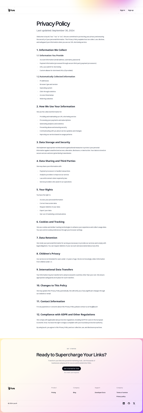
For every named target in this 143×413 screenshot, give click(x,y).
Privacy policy (121, 396)
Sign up (130, 10)
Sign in (122, 10)
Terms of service (122, 392)
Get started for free (71, 369)
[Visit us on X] (134, 403)
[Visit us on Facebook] (129, 403)
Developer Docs (100, 392)
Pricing (53, 392)
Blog (74, 392)
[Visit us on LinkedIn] (124, 403)
